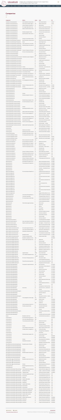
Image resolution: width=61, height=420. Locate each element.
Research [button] (58, 5)
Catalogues (28, 5)
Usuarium (13, 2)
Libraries (19, 5)
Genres (15, 5)
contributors (8, 410)
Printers (23, 5)
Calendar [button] (49, 5)
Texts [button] (53, 5)
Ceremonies (39, 5)
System (34, 5)
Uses (11, 5)
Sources (8, 5)
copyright (15, 410)
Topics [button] (44, 5)
